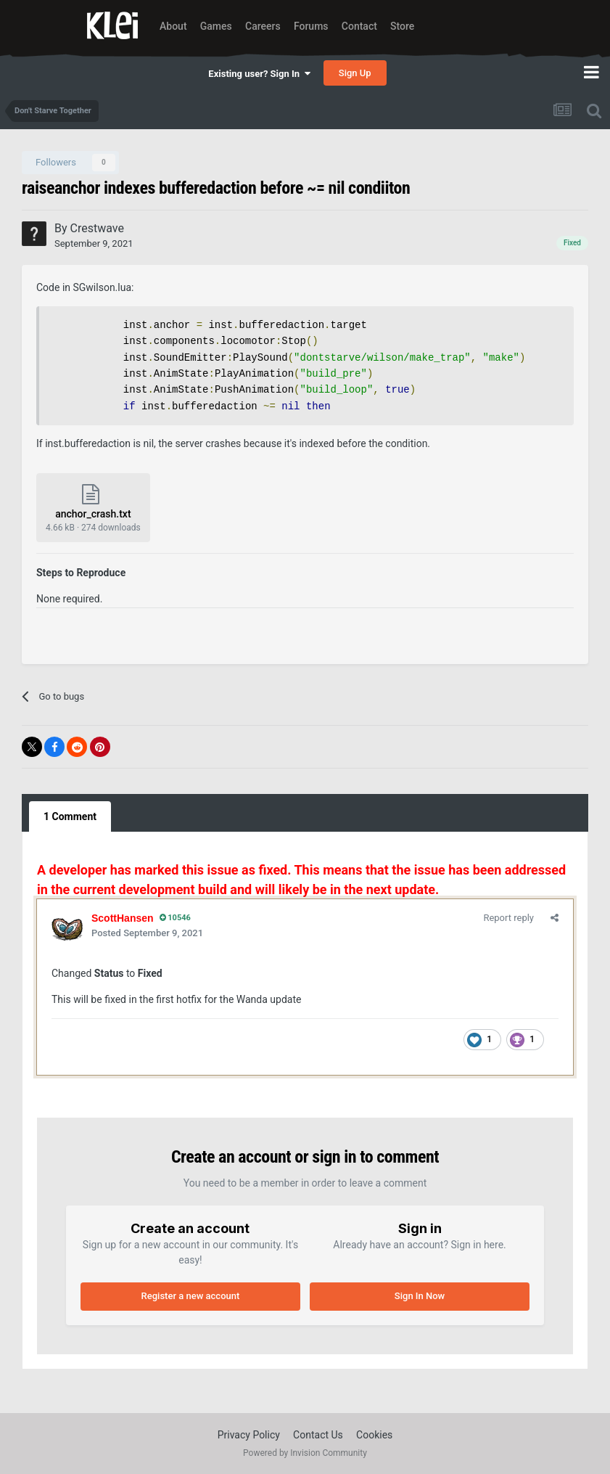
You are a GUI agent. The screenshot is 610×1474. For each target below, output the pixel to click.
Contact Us (318, 1435)
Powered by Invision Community (305, 1453)
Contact (359, 26)
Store (402, 26)
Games (216, 26)
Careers (263, 26)
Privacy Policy (249, 1435)
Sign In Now (420, 1295)
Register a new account (190, 1295)
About (173, 26)
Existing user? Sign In (259, 73)
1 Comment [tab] (70, 816)
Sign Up (355, 72)
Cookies (374, 1435)
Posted (147, 933)
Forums (311, 26)
